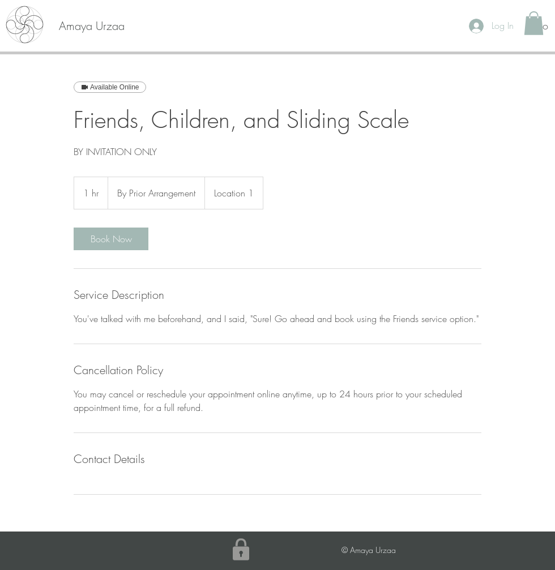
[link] (111, 239)
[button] (534, 23)
